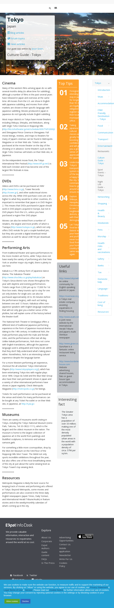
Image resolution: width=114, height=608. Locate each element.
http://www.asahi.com (69, 316)
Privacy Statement (99, 587)
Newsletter (65, 555)
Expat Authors (45, 547)
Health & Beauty (101, 213)
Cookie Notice (56, 590)
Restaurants (103, 151)
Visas (100, 96)
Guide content (45, 554)
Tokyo (98, 82)
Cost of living (101, 304)
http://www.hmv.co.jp (13, 189)
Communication (105, 132)
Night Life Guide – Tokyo (101, 186)
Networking (104, 196)
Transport (103, 139)
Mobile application (64, 550)
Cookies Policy (63, 564)
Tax (100, 272)
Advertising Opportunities (66, 539)
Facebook (18, 575)
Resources (103, 311)
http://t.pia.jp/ (28, 403)
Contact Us (65, 544)
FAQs (44, 559)
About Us (46, 537)
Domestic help (102, 280)
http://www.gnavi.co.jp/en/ (71, 343)
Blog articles (15, 32)
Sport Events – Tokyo (102, 172)
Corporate (46, 541)
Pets (100, 229)
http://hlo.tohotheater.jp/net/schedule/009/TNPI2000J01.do (31, 129)
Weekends (103, 222)
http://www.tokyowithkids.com (73, 278)
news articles (16, 44)
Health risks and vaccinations (104, 248)
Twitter (33, 575)
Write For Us (65, 559)
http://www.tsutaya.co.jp (22, 227)
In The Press (48, 562)
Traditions (103, 295)
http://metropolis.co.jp (23, 388)
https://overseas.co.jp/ (70, 296)
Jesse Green (37, 48)
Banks (101, 265)
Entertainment (105, 145)
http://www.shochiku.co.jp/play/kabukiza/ (22, 277)
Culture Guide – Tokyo (101, 160)
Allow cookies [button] (12, 601)
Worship (102, 236)
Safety (101, 258)
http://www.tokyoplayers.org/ (24, 369)
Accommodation (105, 103)
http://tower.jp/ (10, 192)
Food (100, 125)
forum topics (16, 38)
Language (103, 288)
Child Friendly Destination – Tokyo (103, 114)
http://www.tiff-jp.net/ (38, 163)
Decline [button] (25, 601)
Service (28, 590)
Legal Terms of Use (13, 590)
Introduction (104, 89)
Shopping (102, 203)
